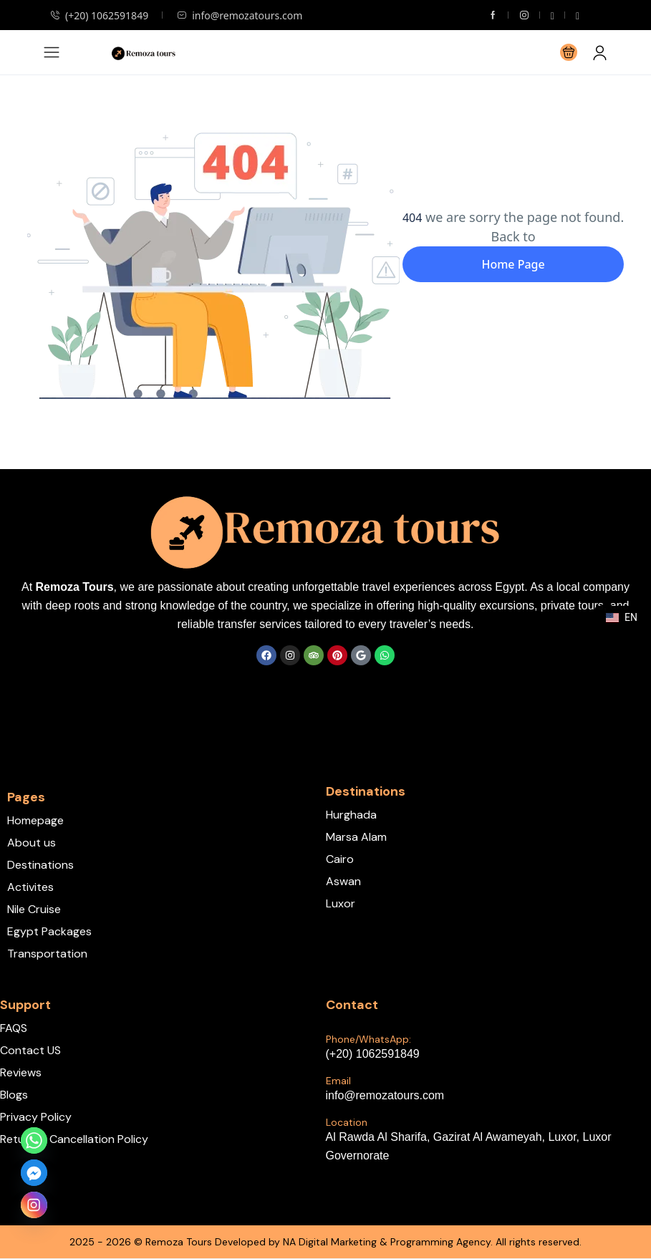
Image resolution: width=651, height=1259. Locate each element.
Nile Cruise (34, 909)
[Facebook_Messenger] (34, 1172)
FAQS (13, 1028)
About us (31, 842)
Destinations (40, 864)
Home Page (512, 264)
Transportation (47, 953)
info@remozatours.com (239, 15)
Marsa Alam (356, 836)
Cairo (340, 859)
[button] (568, 52)
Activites (30, 886)
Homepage (35, 820)
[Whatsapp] (34, 1140)
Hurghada (351, 814)
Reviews (21, 1072)
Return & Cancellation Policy (74, 1139)
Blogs (14, 1094)
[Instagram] (34, 1205)
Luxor (340, 903)
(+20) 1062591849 (99, 15)
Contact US (30, 1050)
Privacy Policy (36, 1116)
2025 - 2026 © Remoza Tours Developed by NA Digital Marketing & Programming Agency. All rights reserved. (325, 1241)
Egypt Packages (49, 931)
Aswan (343, 881)
